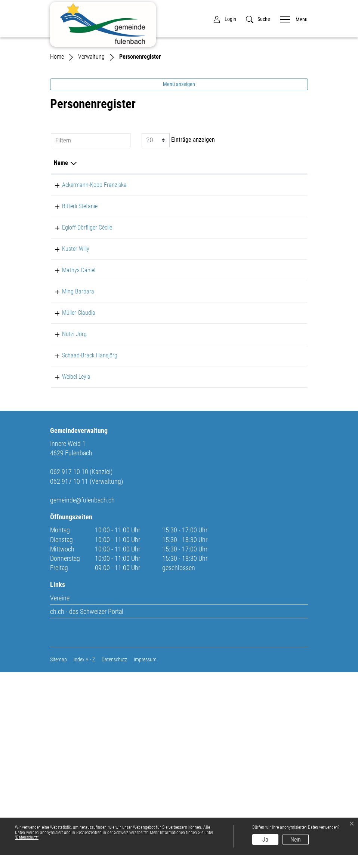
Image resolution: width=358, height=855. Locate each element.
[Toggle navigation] (291, 19)
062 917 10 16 (286, 289)
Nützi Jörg (66, 480)
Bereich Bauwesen (232, 289)
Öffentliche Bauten (232, 329)
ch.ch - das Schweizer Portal (86, 794)
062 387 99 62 (286, 380)
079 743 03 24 (286, 411)
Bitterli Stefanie (71, 289)
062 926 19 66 (286, 519)
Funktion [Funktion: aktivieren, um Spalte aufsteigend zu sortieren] (118, 237)
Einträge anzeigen (178, 215)
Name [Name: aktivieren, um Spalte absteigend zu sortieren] (61, 237)
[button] (258, 19)
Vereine (60, 780)
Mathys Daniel (70, 380)
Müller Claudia (70, 441)
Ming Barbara (70, 411)
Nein (295, 839)
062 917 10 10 (286, 441)
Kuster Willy (67, 359)
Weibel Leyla (68, 550)
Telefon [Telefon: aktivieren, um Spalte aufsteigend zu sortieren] (278, 237)
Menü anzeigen (179, 159)
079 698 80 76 (286, 359)
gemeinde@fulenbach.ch (82, 683)
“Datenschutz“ (26, 837)
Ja (265, 839)
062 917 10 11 (286, 259)
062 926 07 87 (286, 329)
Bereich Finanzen (231, 259)
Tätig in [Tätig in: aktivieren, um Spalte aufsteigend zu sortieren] (220, 237)
